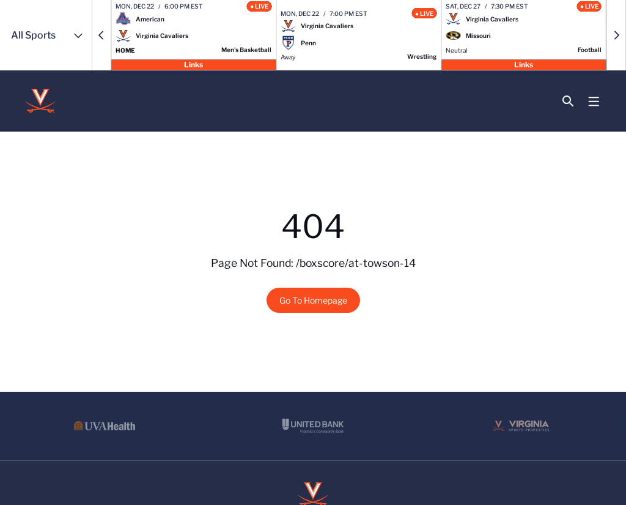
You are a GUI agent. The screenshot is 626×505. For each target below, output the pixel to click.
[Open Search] (567, 101)
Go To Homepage (313, 300)
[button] (101, 35)
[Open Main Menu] (594, 102)
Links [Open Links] (193, 64)
